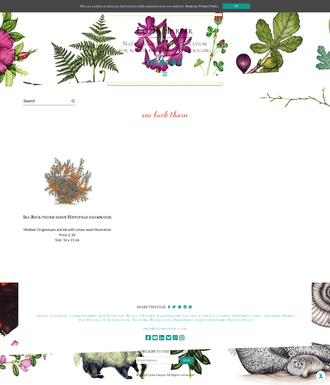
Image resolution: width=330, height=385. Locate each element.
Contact (207, 315)
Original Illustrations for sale (168, 315)
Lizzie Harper (165, 30)
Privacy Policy (241, 319)
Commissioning (83, 315)
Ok (236, 6)
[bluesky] (168, 62)
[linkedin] (162, 62)
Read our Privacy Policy (201, 6)
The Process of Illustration (103, 319)
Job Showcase (111, 315)
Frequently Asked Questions (199, 319)
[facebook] (150, 62)
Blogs (131, 315)
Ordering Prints (279, 315)
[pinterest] (174, 62)
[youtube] (156, 62)
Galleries (58, 315)
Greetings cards (247, 315)
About (42, 315)
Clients (223, 315)
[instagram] (180, 62)
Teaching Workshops (151, 319)
